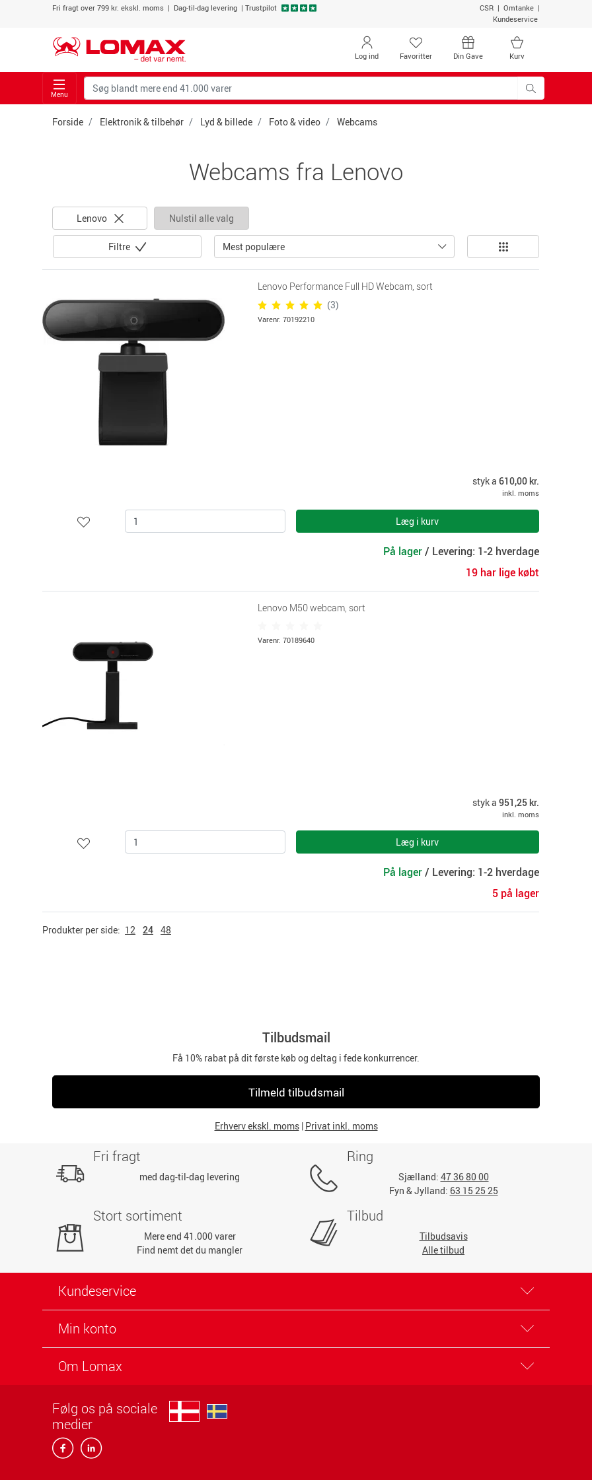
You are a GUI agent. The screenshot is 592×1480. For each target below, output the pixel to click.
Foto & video (294, 122)
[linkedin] (88, 1452)
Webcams (357, 122)
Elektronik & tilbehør (142, 122)
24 (148, 930)
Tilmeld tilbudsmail (296, 1092)
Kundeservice (515, 19)
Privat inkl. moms (341, 1126)
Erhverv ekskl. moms (257, 1126)
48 (166, 930)
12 (130, 930)
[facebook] (63, 1452)
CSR (487, 8)
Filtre (120, 246)
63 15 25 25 (474, 1190)
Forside (67, 122)
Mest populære (254, 246)
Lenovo (100, 218)
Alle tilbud (443, 1250)
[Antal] (205, 521)
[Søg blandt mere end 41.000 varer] (301, 88)
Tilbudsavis (444, 1236)
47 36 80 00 (465, 1176)
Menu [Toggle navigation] (59, 89)
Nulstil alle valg (201, 218)
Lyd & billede (226, 122)
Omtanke (518, 8)
